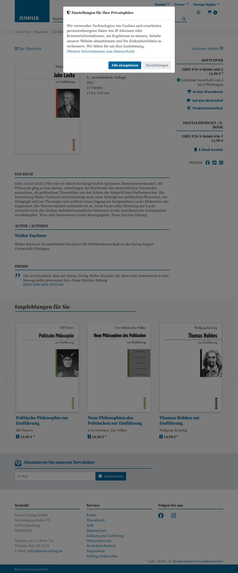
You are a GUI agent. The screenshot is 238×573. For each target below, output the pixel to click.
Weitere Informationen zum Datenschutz (100, 51)
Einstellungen (157, 65)
